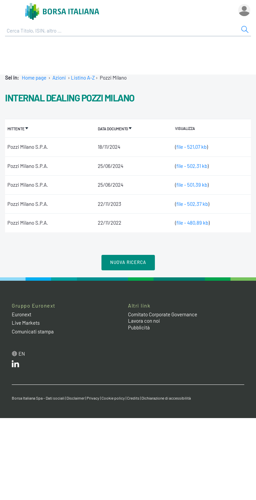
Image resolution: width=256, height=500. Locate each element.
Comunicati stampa (33, 331)
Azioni (59, 78)
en (21, 354)
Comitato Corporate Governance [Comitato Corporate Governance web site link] (162, 314)
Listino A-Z (83, 78)
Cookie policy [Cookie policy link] (113, 398)
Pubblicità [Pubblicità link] (139, 327)
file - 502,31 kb (191, 166)
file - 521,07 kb (191, 147)
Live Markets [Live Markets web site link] (26, 323)
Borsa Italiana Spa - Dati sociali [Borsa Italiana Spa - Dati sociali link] (38, 398)
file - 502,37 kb (192, 204)
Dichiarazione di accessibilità (166, 398)
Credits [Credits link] (133, 398)
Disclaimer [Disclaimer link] (76, 398)
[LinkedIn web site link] (15, 365)
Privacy (93, 398)
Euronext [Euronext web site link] (21, 314)
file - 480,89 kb (192, 223)
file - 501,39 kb (191, 185)
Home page (34, 78)
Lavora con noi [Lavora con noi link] (144, 321)
